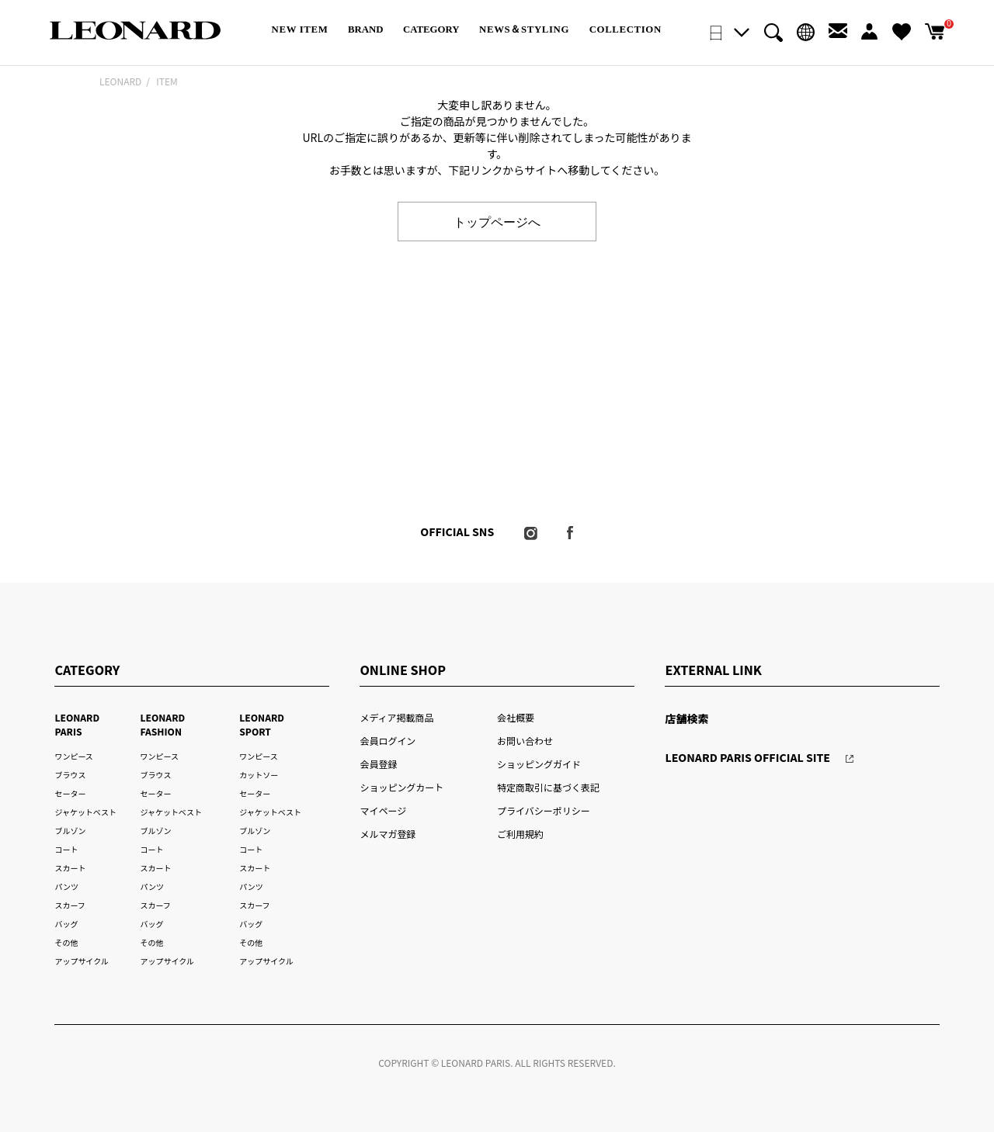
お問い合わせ (525, 740)
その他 (66, 942)
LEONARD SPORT (261, 724)
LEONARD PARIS (76, 724)
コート (66, 849)
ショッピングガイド (539, 763)
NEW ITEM (300, 29)
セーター (69, 793)
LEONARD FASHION (162, 724)
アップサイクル (81, 961)
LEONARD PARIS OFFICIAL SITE (747, 757)
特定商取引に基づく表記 (548, 787)
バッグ (66, 923)
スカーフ (69, 905)
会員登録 (378, 763)
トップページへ (497, 221)
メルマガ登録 (387, 833)
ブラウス (69, 775)
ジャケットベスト (85, 812)
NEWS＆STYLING (524, 29)
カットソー (258, 775)
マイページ (383, 810)
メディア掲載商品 (396, 717)
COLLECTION (625, 29)
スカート (69, 868)
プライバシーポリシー (543, 810)
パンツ (66, 886)
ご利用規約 (520, 833)
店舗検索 (686, 718)
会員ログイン (387, 740)
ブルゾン (69, 830)
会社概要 (515, 717)
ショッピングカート (401, 787)
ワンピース (73, 756)
